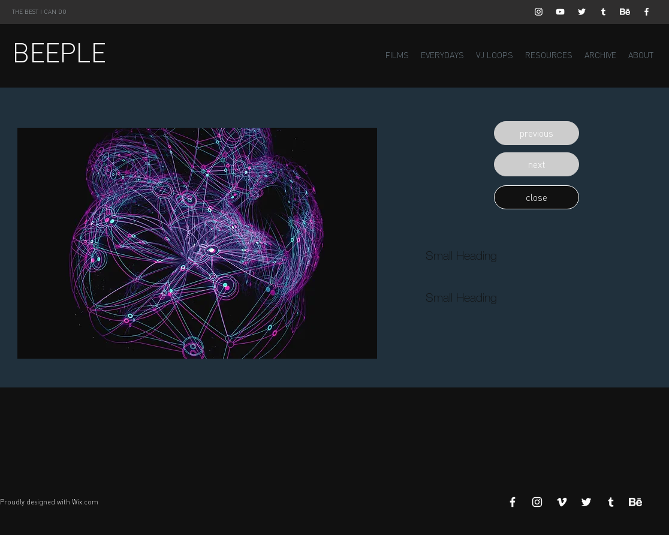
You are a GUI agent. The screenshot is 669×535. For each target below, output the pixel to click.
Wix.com (85, 502)
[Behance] (625, 12)
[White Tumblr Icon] (603, 12)
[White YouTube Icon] (560, 12)
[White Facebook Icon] (646, 12)
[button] (536, 133)
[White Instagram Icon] (539, 12)
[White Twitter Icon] (582, 12)
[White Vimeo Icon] (561, 502)
